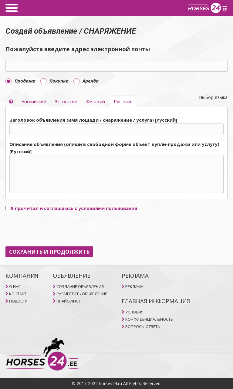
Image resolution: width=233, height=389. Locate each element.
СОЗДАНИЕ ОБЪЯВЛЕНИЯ (80, 286)
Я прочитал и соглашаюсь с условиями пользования (74, 208)
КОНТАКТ (17, 293)
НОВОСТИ (18, 301)
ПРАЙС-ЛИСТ (68, 301)
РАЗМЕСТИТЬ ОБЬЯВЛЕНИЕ (81, 293)
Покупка (54, 81)
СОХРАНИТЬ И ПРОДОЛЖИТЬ (49, 251)
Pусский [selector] (122, 101)
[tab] (116, 155)
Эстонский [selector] (66, 101)
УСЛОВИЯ (134, 312)
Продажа (20, 81)
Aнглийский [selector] (34, 101)
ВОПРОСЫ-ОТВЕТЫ (142, 326)
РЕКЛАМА (134, 286)
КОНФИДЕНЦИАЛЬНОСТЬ (149, 319)
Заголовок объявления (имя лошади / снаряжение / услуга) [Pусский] (93, 120)
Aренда (86, 81)
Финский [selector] (95, 101)
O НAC (15, 286)
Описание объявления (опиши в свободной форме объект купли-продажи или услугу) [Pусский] (114, 147)
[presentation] (51, 229)
